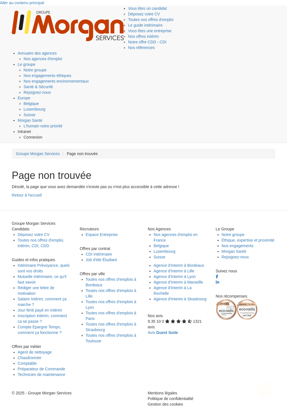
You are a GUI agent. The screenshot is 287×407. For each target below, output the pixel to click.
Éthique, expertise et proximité (248, 240)
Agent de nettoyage (35, 352)
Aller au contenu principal (22, 3)
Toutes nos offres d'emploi (150, 19)
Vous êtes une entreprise (150, 31)
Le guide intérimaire (145, 25)
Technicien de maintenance (41, 374)
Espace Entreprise (102, 234)
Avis (163, 332)
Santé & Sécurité (38, 87)
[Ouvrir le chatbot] (265, 386)
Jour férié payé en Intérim (40, 310)
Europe (24, 98)
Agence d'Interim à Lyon (175, 276)
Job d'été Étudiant (101, 260)
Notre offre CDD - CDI (147, 42)
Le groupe (26, 64)
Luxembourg (34, 109)
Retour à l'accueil (27, 195)
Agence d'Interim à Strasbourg (180, 299)
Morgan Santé (30, 120)
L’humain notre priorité (43, 126)
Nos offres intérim (143, 36)
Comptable (27, 363)
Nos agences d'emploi (43, 59)
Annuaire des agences (37, 53)
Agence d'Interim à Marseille (178, 282)
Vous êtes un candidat (147, 8)
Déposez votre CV (144, 14)
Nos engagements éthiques (47, 75)
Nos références (141, 47)
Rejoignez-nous (37, 92)
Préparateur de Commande (41, 369)
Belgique (31, 103)
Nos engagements (238, 246)
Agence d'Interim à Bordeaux (179, 265)
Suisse (29, 115)
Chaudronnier (29, 357)
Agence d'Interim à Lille (174, 271)
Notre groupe (35, 70)
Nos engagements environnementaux (56, 81)
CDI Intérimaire (99, 254)
